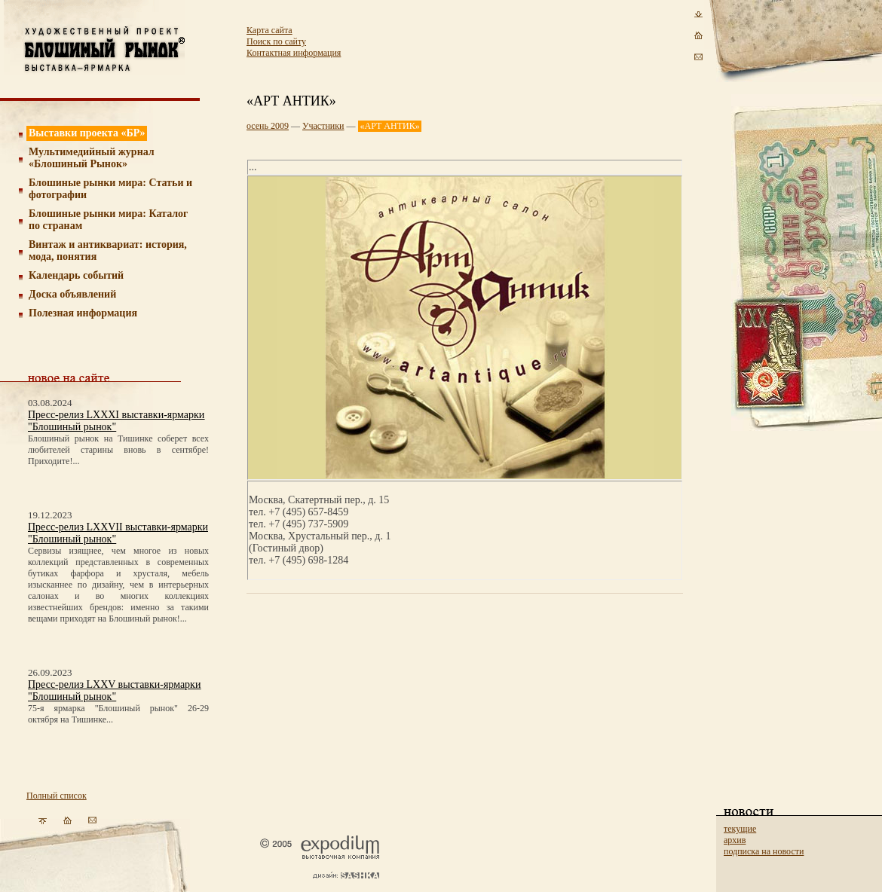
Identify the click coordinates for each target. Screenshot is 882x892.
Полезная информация (83, 313)
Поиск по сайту (276, 41)
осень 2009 (268, 126)
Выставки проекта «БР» (87, 133)
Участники (323, 126)
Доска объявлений (72, 294)
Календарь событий (76, 275)
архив (735, 840)
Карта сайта (269, 30)
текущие (740, 828)
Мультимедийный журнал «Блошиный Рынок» (92, 158)
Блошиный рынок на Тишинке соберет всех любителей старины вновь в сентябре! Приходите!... (118, 449)
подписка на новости (764, 851)
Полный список (56, 795)
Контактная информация (294, 52)
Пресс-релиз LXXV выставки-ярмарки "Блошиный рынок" (114, 690)
